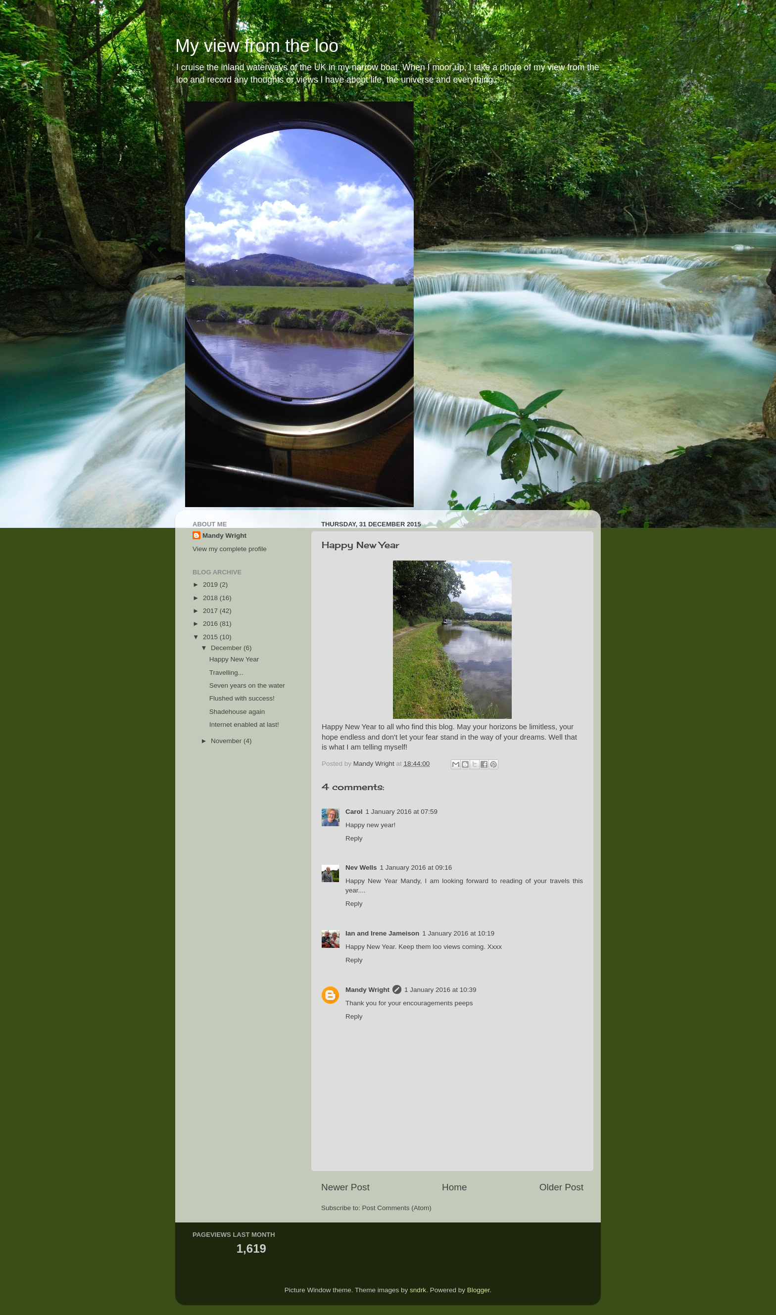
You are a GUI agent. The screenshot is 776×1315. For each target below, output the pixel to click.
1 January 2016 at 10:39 (440, 989)
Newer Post (345, 1187)
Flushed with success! (242, 698)
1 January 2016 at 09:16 (416, 867)
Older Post (561, 1187)
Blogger (478, 1290)
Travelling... (226, 672)
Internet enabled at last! (244, 724)
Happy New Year (234, 659)
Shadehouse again (237, 711)
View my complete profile (230, 549)
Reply (354, 838)
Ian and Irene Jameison (382, 933)
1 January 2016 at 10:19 (458, 933)
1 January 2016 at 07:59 (402, 811)
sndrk (418, 1290)
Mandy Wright (367, 989)
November (227, 741)
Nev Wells (361, 867)
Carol (354, 811)
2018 (211, 598)
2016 (211, 623)
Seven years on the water (247, 685)
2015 (211, 637)
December (227, 648)
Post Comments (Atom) (397, 1208)
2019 (211, 584)
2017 (211, 610)
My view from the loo (257, 46)
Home (454, 1187)
